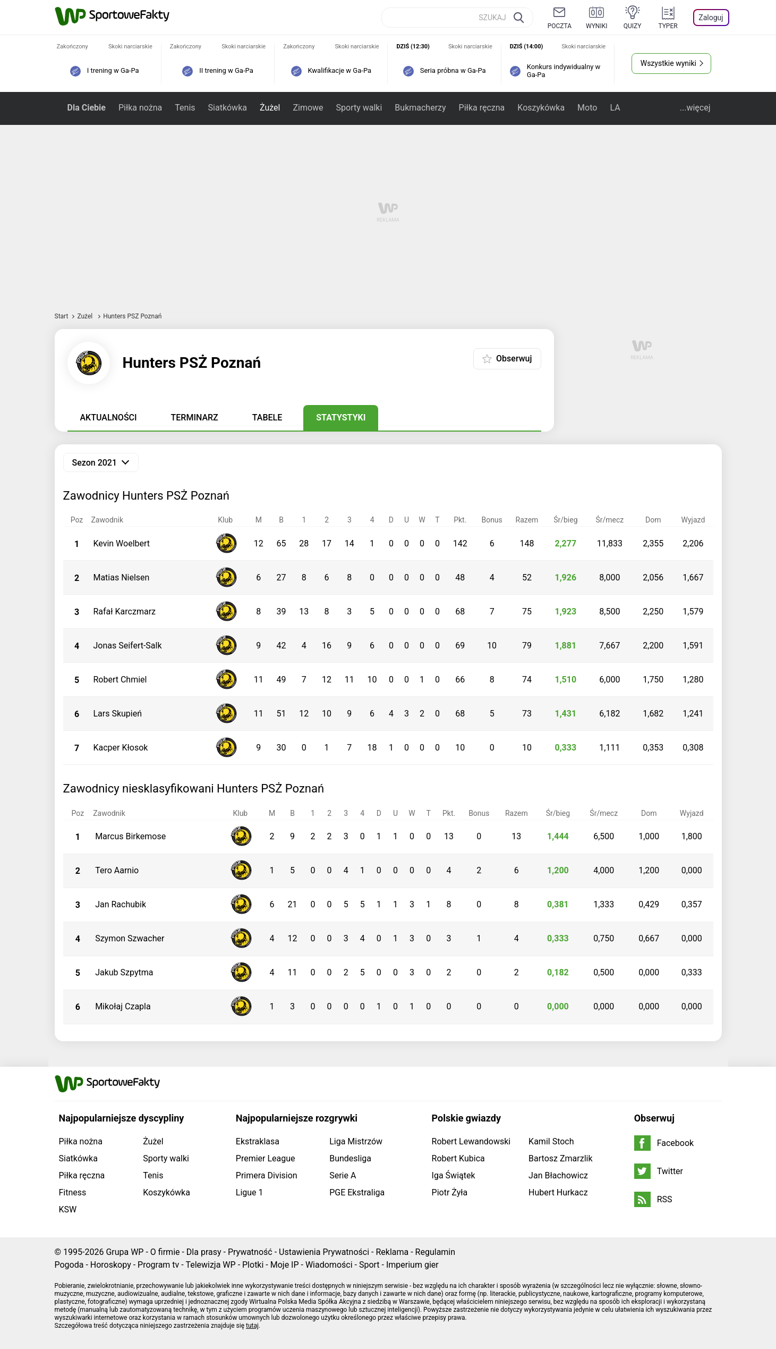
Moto (587, 108)
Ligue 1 (249, 1192)
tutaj (252, 1325)
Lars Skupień (117, 714)
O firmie (165, 1252)
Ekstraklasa (257, 1141)
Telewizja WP (210, 1265)
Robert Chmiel (120, 680)
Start (62, 316)
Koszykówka (541, 108)
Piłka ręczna (482, 108)
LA (615, 108)
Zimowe (308, 108)
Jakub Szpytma (124, 972)
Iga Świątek (453, 1175)
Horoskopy (110, 1265)
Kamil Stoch (551, 1141)
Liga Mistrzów (355, 1141)
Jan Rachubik (120, 904)
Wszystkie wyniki (668, 63)
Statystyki (340, 417)
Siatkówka (227, 108)
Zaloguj (710, 17)
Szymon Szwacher (129, 938)
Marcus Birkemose (130, 836)
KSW (68, 1209)
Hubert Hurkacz (558, 1192)
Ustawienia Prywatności (324, 1252)
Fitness (73, 1192)
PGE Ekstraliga (357, 1192)
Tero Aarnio (117, 870)
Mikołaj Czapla (123, 1006)
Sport (369, 1265)
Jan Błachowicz (558, 1175)
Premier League (265, 1158)
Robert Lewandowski (471, 1141)
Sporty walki (359, 108)
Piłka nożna (140, 108)
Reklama (392, 1252)
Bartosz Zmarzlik (560, 1158)
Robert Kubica (458, 1158)
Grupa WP (124, 1252)
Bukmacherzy (420, 108)
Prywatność (250, 1252)
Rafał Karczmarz (124, 611)
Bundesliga (350, 1158)
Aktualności (108, 417)
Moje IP (284, 1265)
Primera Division (266, 1175)
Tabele (267, 417)
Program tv (158, 1265)
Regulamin (435, 1252)
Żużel (270, 108)
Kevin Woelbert (121, 543)
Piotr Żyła (450, 1192)
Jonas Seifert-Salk (127, 645)
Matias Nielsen (121, 577)
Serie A (342, 1175)
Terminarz (194, 417)
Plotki (252, 1265)
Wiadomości (329, 1265)
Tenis (185, 108)
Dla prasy (203, 1252)
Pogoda (69, 1265)
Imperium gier (412, 1265)
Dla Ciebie (86, 108)
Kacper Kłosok (120, 748)
